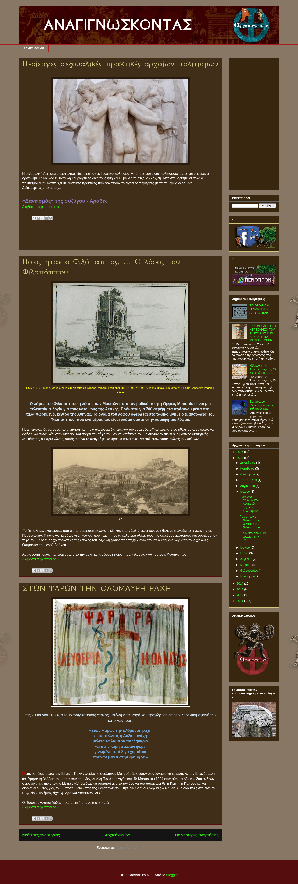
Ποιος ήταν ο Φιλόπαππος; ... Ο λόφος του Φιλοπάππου (252, 522)
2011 (240, 601)
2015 (240, 457)
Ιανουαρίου (248, 576)
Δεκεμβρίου (248, 462)
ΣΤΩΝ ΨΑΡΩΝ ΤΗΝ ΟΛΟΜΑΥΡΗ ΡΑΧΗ (96, 588)
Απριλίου (246, 559)
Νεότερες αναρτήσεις (41, 835)
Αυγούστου (248, 486)
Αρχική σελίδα (34, 48)
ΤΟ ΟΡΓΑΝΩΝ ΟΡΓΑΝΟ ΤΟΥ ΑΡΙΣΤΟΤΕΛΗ (259, 309)
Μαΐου (244, 553)
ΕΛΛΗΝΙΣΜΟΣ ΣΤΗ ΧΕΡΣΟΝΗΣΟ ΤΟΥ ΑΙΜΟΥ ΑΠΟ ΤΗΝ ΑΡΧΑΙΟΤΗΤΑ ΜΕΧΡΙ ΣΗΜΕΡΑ (263, 333)
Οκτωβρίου (248, 474)
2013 (240, 589)
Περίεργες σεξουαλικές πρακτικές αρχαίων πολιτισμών (120, 63)
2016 (240, 451)
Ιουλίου (245, 491)
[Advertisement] (125, 237)
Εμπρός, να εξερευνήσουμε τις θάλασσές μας (262, 405)
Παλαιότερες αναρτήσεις (197, 835)
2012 (240, 595)
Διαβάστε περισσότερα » (40, 207)
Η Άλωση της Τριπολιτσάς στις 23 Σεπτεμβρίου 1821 (263, 369)
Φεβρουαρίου (249, 570)
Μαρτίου (246, 565)
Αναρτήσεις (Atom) (130, 847)
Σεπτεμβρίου (249, 480)
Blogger (172, 875)
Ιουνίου (245, 547)
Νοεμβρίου (247, 468)
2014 (240, 583)
